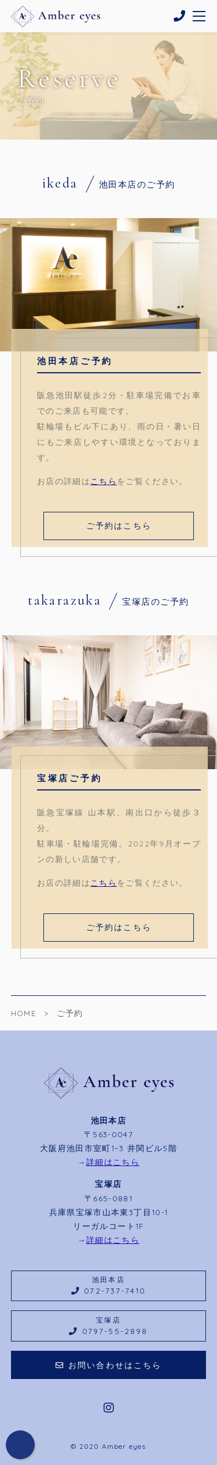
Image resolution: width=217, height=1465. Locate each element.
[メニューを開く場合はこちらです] (199, 16)
